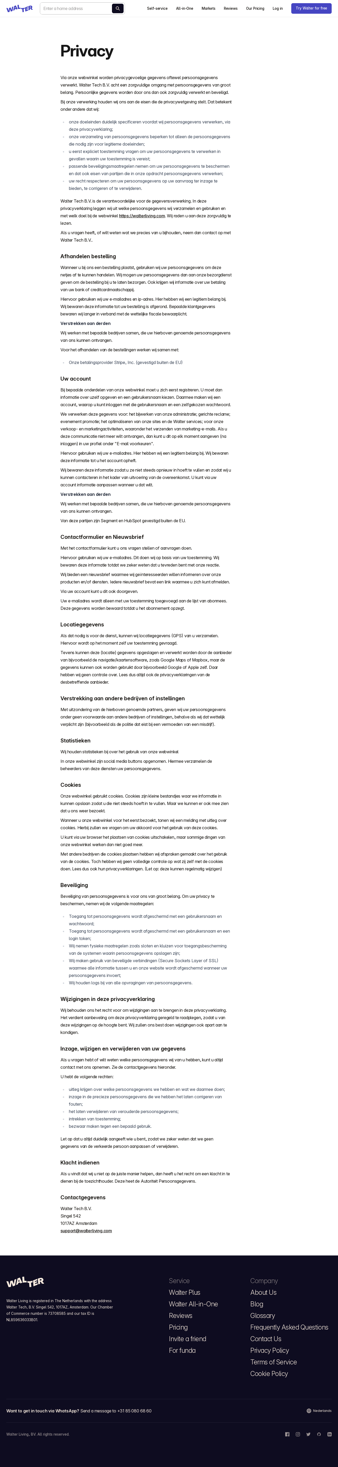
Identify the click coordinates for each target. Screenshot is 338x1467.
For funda (182, 1350)
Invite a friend (187, 1339)
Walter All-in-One (193, 1304)
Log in (278, 8)
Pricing (178, 1327)
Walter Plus (184, 1292)
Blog (256, 1304)
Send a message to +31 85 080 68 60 (116, 1410)
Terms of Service (273, 1362)
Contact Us (265, 1339)
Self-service (157, 8)
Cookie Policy (269, 1374)
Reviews (231, 8)
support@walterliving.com (86, 1230)
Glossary (262, 1316)
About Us (263, 1292)
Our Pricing (255, 8)
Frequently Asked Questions (289, 1327)
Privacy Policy (269, 1350)
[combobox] (82, 8)
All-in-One (184, 8)
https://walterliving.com (142, 215)
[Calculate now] (118, 8)
